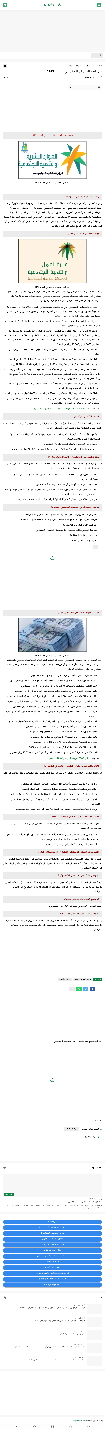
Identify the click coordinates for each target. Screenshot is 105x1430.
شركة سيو (52, 1222)
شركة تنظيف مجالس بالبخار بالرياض (52, 1273)
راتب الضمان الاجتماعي (78, 66)
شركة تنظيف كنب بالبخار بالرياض (52, 1256)
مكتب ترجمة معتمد (52, 1250)
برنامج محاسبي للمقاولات (52, 1233)
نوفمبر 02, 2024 (94, 1199)
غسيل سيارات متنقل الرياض (52, 1228)
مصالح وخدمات (64, 979)
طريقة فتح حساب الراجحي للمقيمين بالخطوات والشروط (61, 409)
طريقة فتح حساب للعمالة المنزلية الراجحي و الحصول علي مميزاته (59, 1321)
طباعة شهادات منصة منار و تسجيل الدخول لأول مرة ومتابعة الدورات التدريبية (54, 1360)
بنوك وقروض (52, 4)
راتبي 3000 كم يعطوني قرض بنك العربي (69, 758)
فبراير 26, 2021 (78, 1357)
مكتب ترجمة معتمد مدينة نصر (52, 1279)
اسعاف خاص (52, 1262)
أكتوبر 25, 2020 (78, 1344)
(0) (5, 78)
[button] (92, 989)
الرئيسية (97, 66)
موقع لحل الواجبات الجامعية (53, 1245)
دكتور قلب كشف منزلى (52, 1239)
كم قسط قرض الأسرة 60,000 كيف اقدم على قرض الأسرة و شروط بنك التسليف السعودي (49, 1347)
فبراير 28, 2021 (78, 1318)
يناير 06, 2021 (78, 1305)
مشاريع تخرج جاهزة (53, 1285)
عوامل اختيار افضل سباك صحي (85, 1202)
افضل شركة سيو (53, 1268)
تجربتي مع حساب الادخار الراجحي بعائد (70, 1334)
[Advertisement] (52, 31)
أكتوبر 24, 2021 (78, 1331)
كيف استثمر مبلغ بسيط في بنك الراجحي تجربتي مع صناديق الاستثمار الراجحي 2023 (52, 1308)
